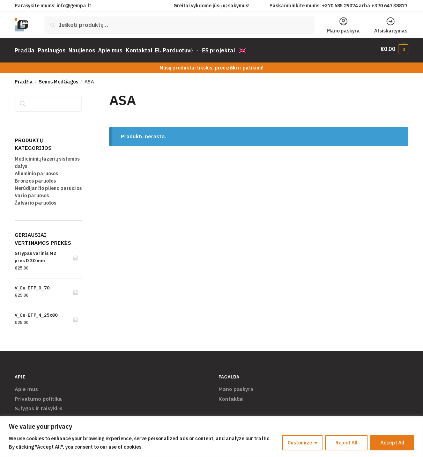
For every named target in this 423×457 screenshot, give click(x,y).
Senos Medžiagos (58, 78)
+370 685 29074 (340, 5)
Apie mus (26, 386)
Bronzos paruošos (35, 178)
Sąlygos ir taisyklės (38, 405)
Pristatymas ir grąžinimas (47, 414)
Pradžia (24, 78)
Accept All (392, 443)
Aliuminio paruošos (36, 170)
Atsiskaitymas (390, 25)
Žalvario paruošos (35, 200)
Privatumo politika (38, 395)
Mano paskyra (343, 25)
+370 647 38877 (389, 5)
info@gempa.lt (74, 5)
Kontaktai (231, 395)
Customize (300, 443)
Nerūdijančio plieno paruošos (48, 185)
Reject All (346, 443)
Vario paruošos (32, 192)
